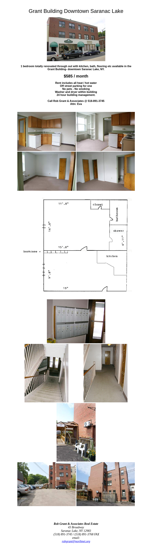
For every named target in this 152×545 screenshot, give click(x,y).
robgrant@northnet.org (76, 541)
